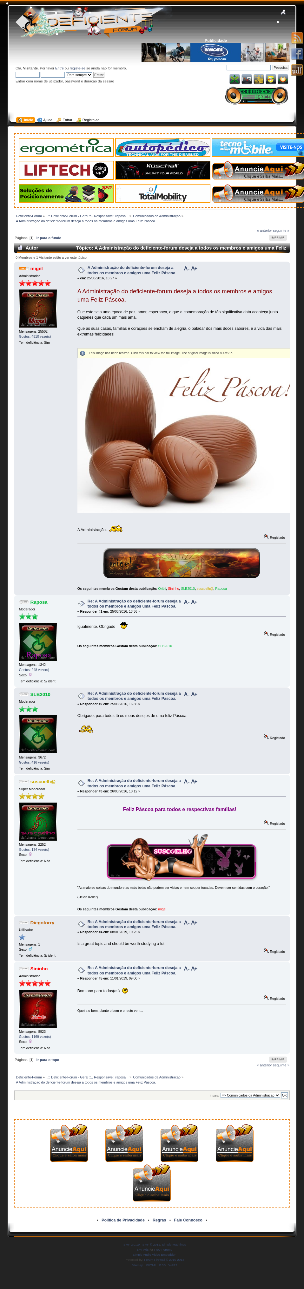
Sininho (173, 588)
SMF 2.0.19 (131, 1244)
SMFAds (143, 1249)
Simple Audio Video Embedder (154, 1254)
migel (36, 268)
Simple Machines (174, 1244)
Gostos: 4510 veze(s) (35, 336)
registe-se (77, 68)
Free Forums (163, 1249)
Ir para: (214, 1095)
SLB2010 (188, 588)
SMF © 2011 (151, 1244)
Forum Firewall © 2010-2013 (164, 1259)
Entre (59, 68)
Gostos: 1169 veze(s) (35, 1036)
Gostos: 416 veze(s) (34, 762)
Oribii (162, 588)
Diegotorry (42, 922)
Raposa (221, 588)
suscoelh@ (205, 588)
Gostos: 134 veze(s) (34, 849)
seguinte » (281, 230)
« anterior (264, 230)
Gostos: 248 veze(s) (34, 670)
